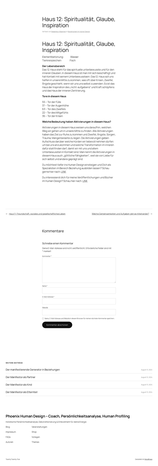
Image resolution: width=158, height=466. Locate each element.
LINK (63, 171)
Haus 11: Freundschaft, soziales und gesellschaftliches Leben (37, 213)
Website (45, 307)
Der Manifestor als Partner (20, 377)
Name (44, 286)
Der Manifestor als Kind (19, 384)
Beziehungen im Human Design (79, 31)
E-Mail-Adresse (48, 297)
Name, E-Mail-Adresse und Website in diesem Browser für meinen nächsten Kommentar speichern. (79, 318)
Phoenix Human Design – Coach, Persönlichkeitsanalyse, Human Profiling (68, 416)
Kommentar (46, 256)
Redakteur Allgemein (58, 31)
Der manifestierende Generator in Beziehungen (33, 369)
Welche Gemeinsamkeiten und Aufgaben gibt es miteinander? (120, 213)
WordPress (148, 459)
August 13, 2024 (146, 370)
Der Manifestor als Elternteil (21, 392)
